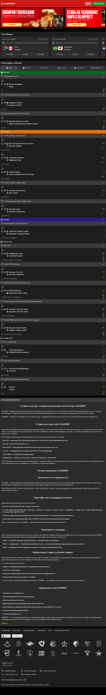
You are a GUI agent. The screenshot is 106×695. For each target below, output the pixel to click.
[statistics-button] (42, 39)
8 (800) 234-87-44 (9, 674)
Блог (50, 630)
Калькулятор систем (62, 630)
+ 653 (96, 39)
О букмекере (5, 630)
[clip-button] (2, 81)
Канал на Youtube (48, 671)
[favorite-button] (40, 39)
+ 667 (46, 39)
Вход (88, 4)
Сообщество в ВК (28, 674)
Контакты (16, 630)
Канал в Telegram (29, 671)
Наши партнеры (29, 630)
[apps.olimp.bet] (6, 636)
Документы (42, 630)
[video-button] (104, 109)
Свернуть (5, 623)
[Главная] (8, 4)
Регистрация (99, 4)
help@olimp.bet (8, 671)
